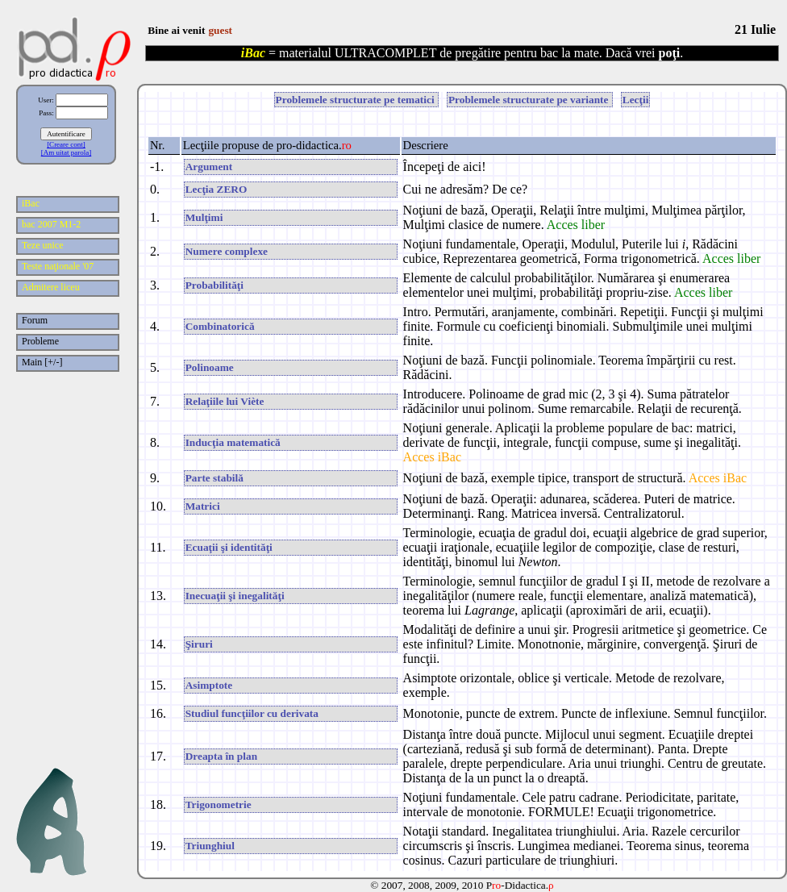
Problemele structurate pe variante (529, 100)
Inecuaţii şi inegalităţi (235, 596)
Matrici (202, 506)
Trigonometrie (218, 804)
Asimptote (209, 685)
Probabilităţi (214, 285)
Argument (209, 166)
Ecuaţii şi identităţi (229, 547)
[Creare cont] (66, 144)
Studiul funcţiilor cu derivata (252, 713)
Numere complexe (226, 251)
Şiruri (199, 644)
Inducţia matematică (233, 442)
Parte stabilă (214, 478)
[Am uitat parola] (66, 152)
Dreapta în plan (221, 756)
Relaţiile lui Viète (224, 401)
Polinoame (209, 367)
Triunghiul (210, 846)
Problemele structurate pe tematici (356, 100)
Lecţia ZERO (216, 189)
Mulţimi (204, 217)
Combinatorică (220, 326)
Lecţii (636, 100)
